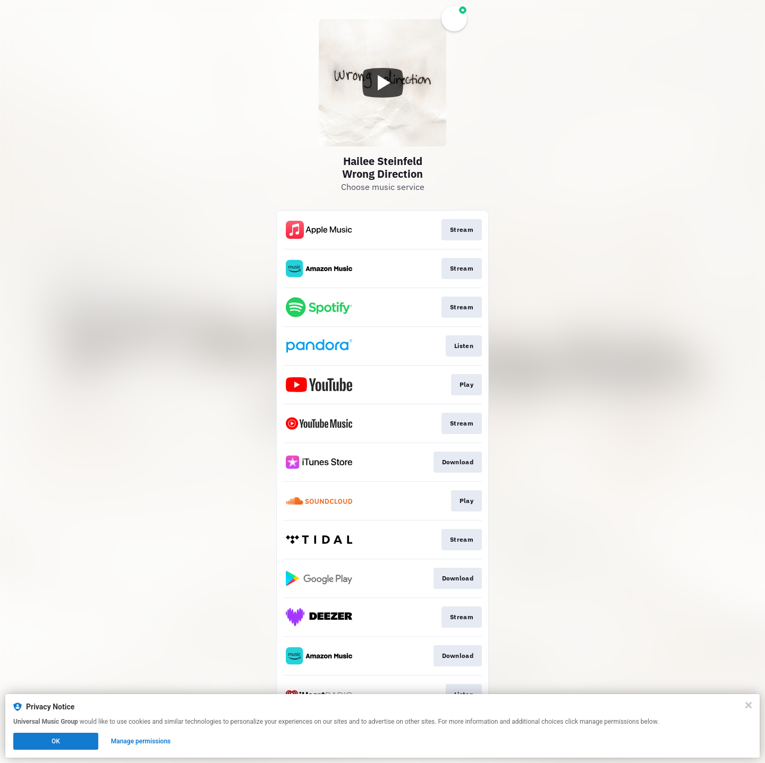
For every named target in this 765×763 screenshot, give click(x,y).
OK (56, 741)
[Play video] (382, 83)
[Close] (748, 705)
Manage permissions (141, 741)
